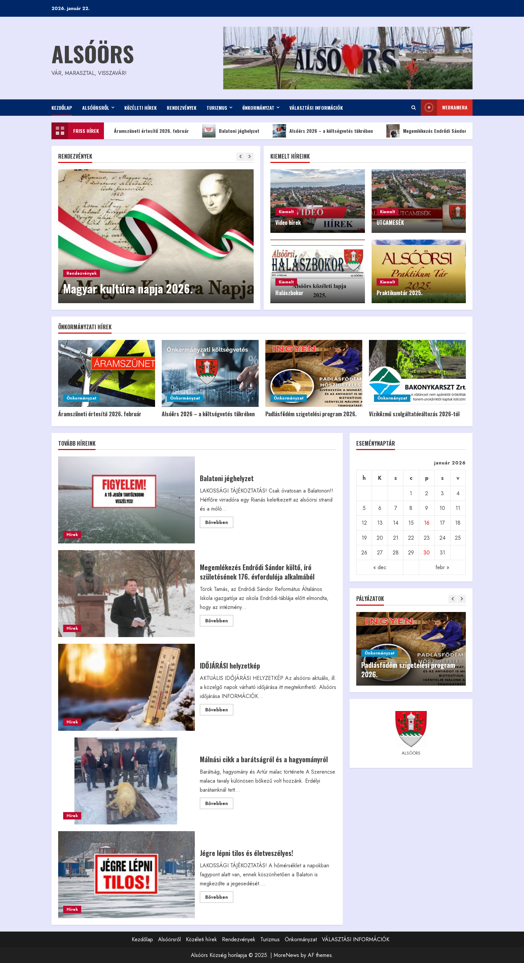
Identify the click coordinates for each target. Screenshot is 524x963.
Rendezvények (181, 107)
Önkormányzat (258, 107)
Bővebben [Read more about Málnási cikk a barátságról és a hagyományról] (219, 804)
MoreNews (286, 955)
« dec (379, 567)
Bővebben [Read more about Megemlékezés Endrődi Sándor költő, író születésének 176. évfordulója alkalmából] (219, 621)
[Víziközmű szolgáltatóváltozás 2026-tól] (417, 373)
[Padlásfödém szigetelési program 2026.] (313, 373)
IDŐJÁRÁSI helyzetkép (126, 687)
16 (426, 523)
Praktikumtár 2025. (399, 293)
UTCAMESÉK (390, 222)
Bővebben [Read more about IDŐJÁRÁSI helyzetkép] (219, 710)
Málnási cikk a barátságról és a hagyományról (126, 780)
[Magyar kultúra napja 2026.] (156, 236)
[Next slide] (249, 157)
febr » (442, 567)
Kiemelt (286, 212)
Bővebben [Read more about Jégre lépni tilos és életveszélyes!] (219, 898)
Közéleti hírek (140, 107)
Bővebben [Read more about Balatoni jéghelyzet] (219, 523)
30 (426, 552)
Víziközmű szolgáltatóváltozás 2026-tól (414, 414)
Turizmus (217, 107)
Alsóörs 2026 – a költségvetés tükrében (328, 131)
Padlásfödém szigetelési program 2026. (311, 414)
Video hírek (288, 222)
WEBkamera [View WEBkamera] (444, 107)
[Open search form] (413, 107)
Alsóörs (92, 53)
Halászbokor (289, 293)
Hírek (72, 535)
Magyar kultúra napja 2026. (128, 288)
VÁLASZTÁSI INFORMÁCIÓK (316, 107)
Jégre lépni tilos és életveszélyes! (126, 874)
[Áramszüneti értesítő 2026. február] (106, 373)
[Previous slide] (240, 157)
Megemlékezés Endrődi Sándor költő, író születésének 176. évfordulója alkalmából (126, 593)
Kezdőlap (61, 107)
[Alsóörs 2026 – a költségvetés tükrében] (210, 373)
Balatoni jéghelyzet (236, 131)
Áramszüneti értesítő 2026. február (148, 131)
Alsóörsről (95, 107)
